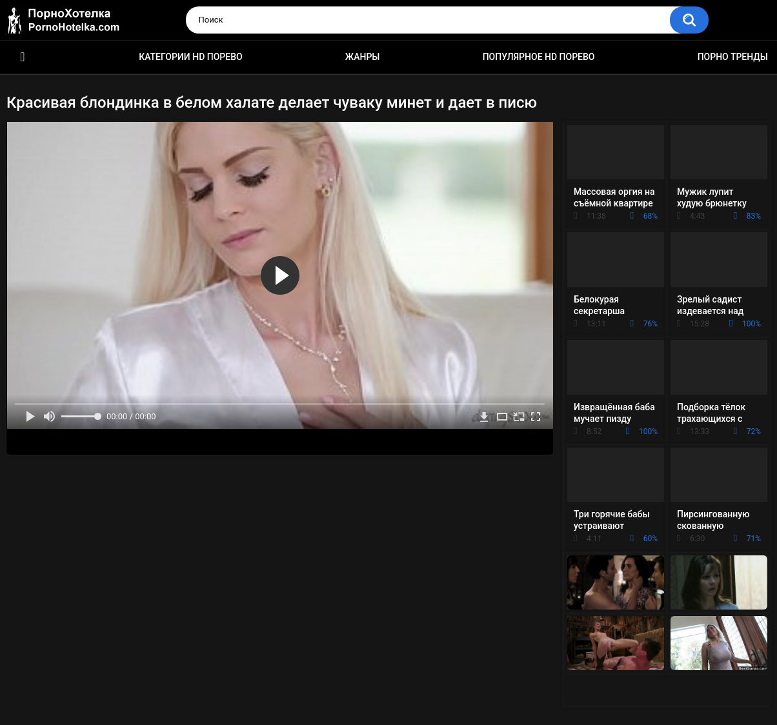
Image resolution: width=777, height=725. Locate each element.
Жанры (362, 57)
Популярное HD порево (539, 57)
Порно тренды (733, 57)
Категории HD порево (191, 57)
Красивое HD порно (22, 57)
